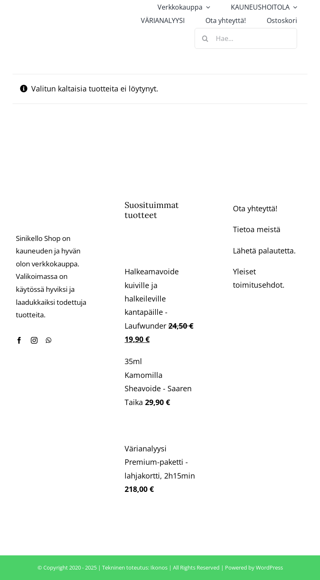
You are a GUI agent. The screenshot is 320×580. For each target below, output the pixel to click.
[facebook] (19, 340)
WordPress (269, 567)
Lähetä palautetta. (264, 251)
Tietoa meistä (256, 229)
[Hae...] (246, 38)
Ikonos (159, 567)
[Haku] (205, 38)
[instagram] (34, 340)
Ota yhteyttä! (255, 208)
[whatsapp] (49, 340)
